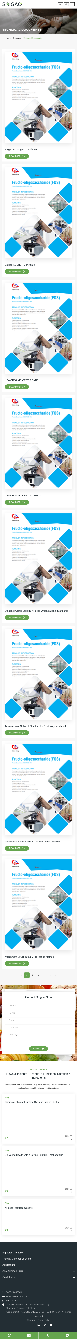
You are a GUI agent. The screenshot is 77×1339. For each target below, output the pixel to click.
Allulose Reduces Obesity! (19, 1208)
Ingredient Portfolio (38, 1253)
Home (8, 38)
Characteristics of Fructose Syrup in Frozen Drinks (32, 1102)
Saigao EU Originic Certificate (21, 149)
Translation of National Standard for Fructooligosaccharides (36, 726)
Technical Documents (33, 38)
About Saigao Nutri (38, 1271)
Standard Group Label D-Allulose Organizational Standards (36, 611)
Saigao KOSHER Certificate (20, 264)
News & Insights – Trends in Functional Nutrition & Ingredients (38, 1075)
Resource (17, 38)
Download (17, 156)
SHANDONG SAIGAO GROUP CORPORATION (39, 1312)
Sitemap (31, 1320)
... (44, 975)
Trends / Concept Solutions (38, 1259)
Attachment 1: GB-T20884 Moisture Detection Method (33, 841)
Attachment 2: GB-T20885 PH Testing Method (29, 957)
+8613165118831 (11, 1300)
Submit (38, 1049)
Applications (38, 1265)
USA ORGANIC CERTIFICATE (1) (23, 380)
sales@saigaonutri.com (15, 1296)
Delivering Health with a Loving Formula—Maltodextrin (34, 1155)
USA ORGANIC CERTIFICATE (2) (23, 495)
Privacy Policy (44, 1320)
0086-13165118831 (12, 1292)
